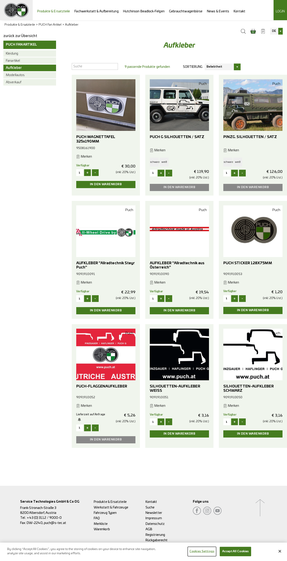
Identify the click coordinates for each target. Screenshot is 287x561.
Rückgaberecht (156, 540)
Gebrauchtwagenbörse (186, 11)
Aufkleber (71, 24)
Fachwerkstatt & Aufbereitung (96, 11)
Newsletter (154, 513)
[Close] (280, 554)
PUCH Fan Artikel (50, 24)
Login (280, 11)
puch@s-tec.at (55, 523)
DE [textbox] (274, 31)
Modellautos (15, 75)
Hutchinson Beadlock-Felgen (144, 11)
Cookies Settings (201, 553)
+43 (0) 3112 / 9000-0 (44, 517)
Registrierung (155, 535)
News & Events (218, 11)
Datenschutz (155, 524)
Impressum (154, 518)
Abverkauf (13, 82)
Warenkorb (102, 529)
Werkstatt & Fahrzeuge (111, 507)
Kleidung (12, 53)
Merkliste (101, 524)
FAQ (97, 518)
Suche (150, 507)
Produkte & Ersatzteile (53, 11)
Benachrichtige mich (80, 419)
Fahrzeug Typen (105, 513)
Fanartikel (13, 60)
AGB (149, 529)
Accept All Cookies (235, 553)
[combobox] (276, 31)
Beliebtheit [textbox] (214, 66)
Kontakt (239, 11)
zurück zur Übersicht (20, 36)
